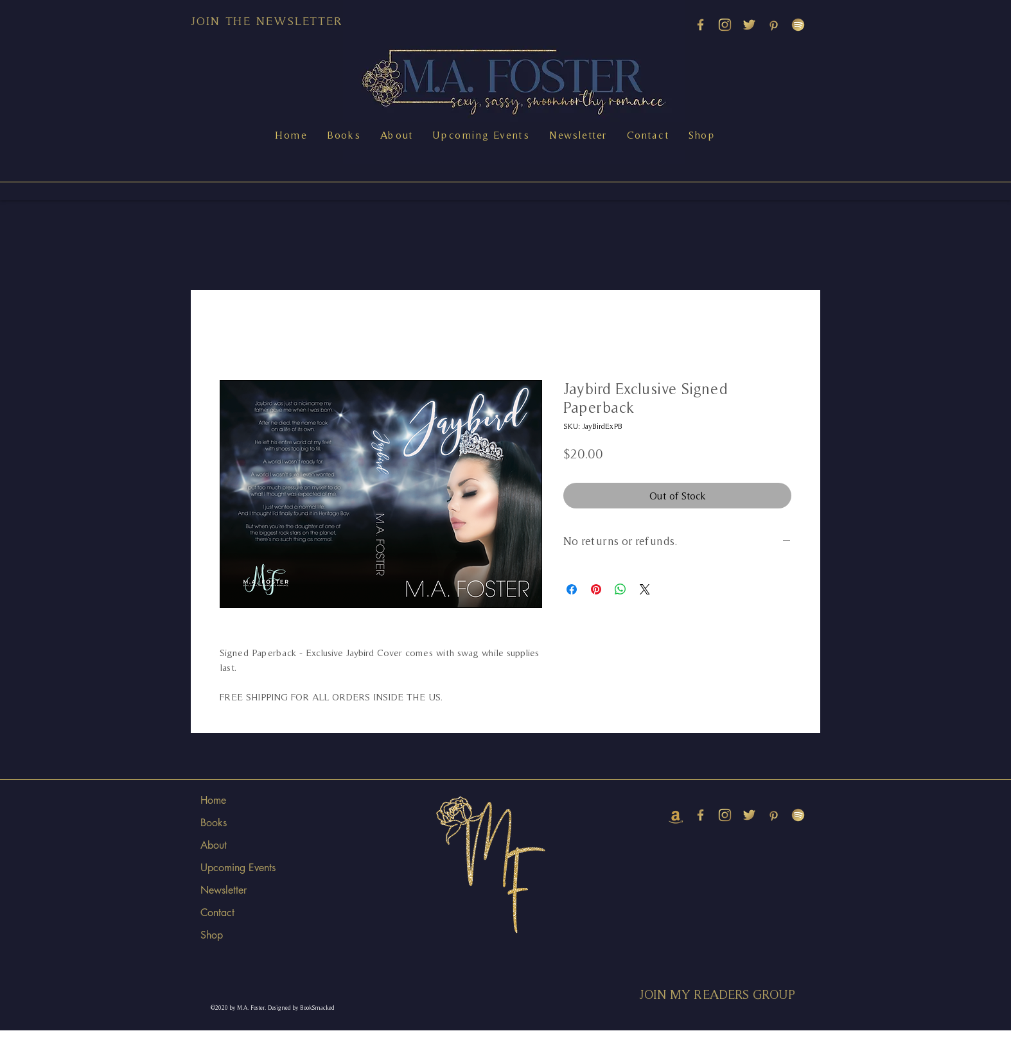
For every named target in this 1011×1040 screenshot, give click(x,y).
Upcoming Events (238, 867)
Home (213, 800)
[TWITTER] (749, 25)
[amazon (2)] (676, 815)
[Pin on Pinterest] (596, 589)
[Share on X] (645, 589)
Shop (211, 935)
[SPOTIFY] (798, 25)
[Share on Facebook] (571, 589)
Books (213, 822)
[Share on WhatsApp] (620, 589)
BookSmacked (317, 1008)
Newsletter (223, 890)
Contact (217, 912)
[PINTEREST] (774, 25)
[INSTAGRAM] (725, 25)
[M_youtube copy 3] (700, 25)
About (213, 845)
